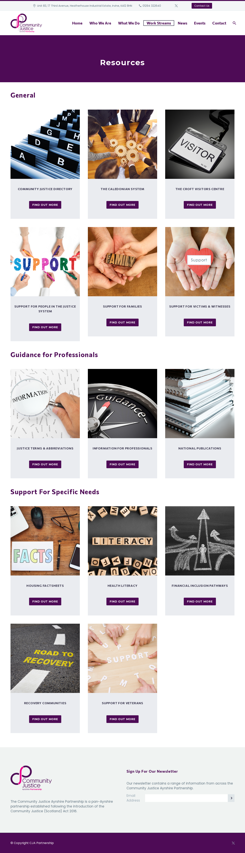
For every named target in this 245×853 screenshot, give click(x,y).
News (182, 23)
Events (199, 23)
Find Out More (45, 205)
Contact (219, 23)
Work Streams (159, 23)
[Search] (234, 23)
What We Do (129, 23)
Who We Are (100, 23)
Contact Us (201, 6)
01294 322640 (152, 6)
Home (77, 23)
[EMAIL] (189, 798)
